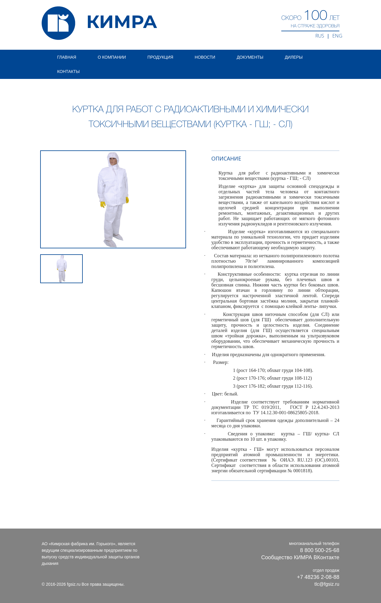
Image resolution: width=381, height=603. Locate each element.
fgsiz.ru (73, 584)
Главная (66, 57)
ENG (337, 35)
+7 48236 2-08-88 (318, 577)
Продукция (160, 57)
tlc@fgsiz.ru (326, 584)
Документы (250, 57)
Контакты (68, 71)
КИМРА (99, 23)
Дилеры (294, 57)
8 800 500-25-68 (319, 550)
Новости (205, 57)
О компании (112, 57)
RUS (319, 35)
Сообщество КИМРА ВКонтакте (300, 557)
